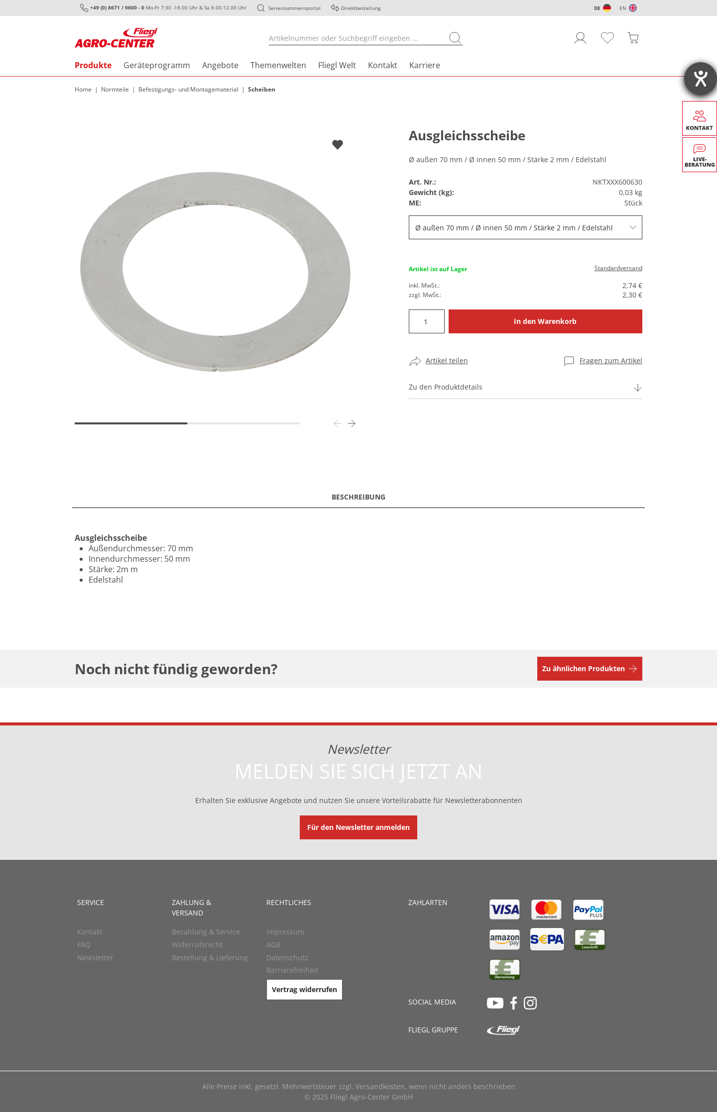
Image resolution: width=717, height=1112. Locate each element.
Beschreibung (358, 497)
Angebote (220, 65)
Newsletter (95, 957)
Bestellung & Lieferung (210, 957)
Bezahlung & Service (206, 931)
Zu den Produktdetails (445, 387)
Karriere (424, 65)
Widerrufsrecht (197, 944)
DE (597, 7)
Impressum (285, 931)
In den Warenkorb (545, 321)
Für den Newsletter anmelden (358, 827)
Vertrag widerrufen (304, 989)
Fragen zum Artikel (611, 360)
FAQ (84, 944)
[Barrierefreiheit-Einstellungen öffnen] (700, 78)
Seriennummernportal (294, 7)
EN (622, 7)
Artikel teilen (447, 360)
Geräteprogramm (156, 65)
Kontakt (382, 65)
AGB (273, 944)
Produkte (93, 65)
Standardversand (618, 268)
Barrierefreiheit (292, 970)
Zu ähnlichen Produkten (583, 668)
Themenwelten (278, 65)
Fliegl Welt (337, 65)
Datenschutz (287, 957)
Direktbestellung (360, 7)
